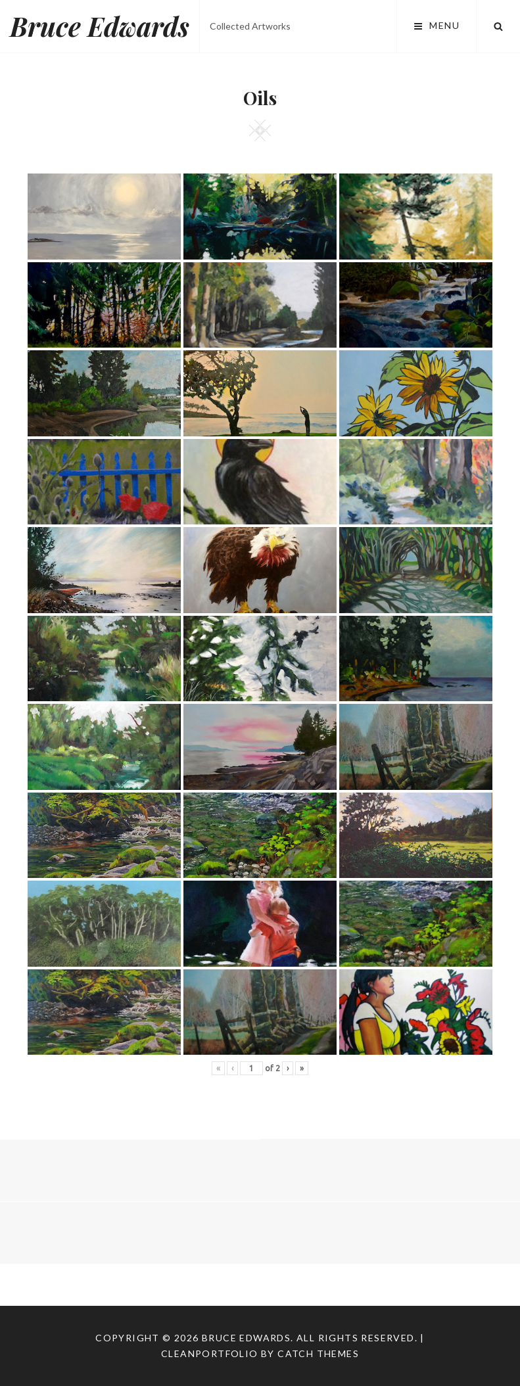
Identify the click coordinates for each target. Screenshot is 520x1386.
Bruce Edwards (99, 26)
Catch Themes (318, 1353)
